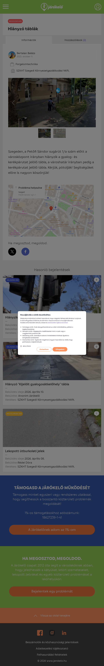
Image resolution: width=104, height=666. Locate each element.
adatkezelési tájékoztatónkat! (57, 322)
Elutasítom (44, 349)
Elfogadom (60, 349)
